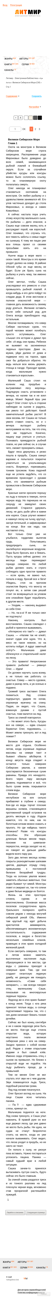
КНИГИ (8, 64)
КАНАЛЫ (9, 70)
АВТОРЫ (23, 58)
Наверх (44, 1294)
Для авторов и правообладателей (32, 1290)
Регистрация (16, 5)
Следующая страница (36, 1213)
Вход (5, 5)
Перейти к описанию (15, 1213)
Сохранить (37, 96)
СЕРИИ (25, 64)
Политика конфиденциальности (31, 1292)
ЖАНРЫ (8, 58)
